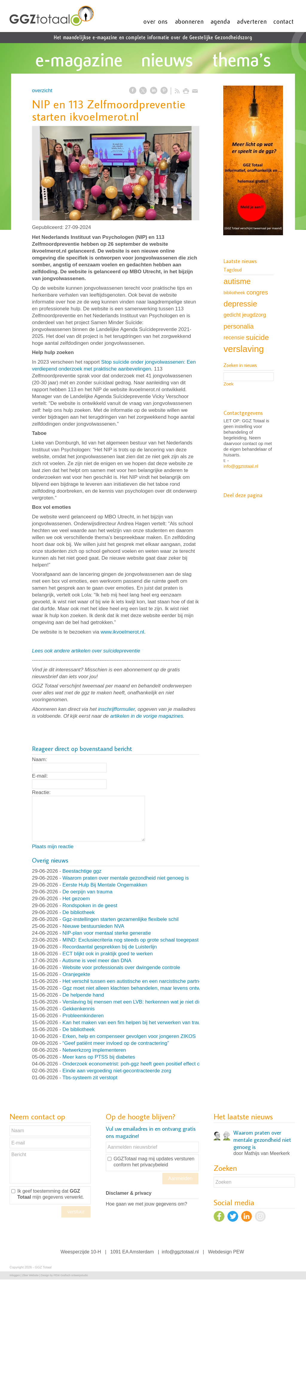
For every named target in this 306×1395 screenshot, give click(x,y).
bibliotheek (234, 292)
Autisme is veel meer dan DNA (96, 960)
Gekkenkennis (78, 1009)
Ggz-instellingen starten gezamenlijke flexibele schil (120, 919)
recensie (234, 337)
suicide (257, 337)
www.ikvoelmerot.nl (122, 632)
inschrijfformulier (116, 709)
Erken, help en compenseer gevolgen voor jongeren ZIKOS (129, 1036)
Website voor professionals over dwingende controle (121, 967)
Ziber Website (30, 1275)
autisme (237, 281)
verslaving (244, 349)
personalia (239, 326)
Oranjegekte (76, 974)
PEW (238, 1251)
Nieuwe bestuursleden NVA (93, 926)
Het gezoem (76, 898)
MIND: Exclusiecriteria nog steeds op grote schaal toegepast (130, 940)
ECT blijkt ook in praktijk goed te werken (107, 954)
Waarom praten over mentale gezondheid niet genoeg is (125, 878)
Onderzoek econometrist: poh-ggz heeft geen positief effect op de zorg (141, 1064)
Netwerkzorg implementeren (94, 1050)
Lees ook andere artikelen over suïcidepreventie (86, 651)
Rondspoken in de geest (89, 905)
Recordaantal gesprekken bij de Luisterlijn (109, 947)
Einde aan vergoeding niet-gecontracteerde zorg (116, 1071)
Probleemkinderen (83, 1015)
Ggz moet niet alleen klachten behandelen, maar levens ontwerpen (137, 988)
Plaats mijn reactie (53, 846)
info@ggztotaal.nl (241, 466)
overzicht (42, 90)
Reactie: (41, 792)
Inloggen (15, 1275)
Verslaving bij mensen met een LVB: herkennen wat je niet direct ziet (139, 1002)
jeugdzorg (254, 315)
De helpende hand (83, 995)
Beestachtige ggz (81, 871)
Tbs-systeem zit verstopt (89, 1077)
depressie (240, 304)
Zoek (228, 383)
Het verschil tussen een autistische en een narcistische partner (133, 981)
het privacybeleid (150, 1164)
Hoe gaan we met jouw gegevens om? (146, 1203)
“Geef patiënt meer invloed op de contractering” (115, 1043)
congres (257, 292)
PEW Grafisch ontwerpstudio (70, 1275)
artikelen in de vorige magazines (146, 716)
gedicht (232, 315)
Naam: (39, 759)
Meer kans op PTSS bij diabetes (98, 1057)
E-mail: (40, 776)
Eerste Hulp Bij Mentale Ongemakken (104, 885)
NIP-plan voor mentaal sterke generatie (106, 933)
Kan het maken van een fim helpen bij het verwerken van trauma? (136, 1022)
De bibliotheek (78, 912)
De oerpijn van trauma (87, 892)
